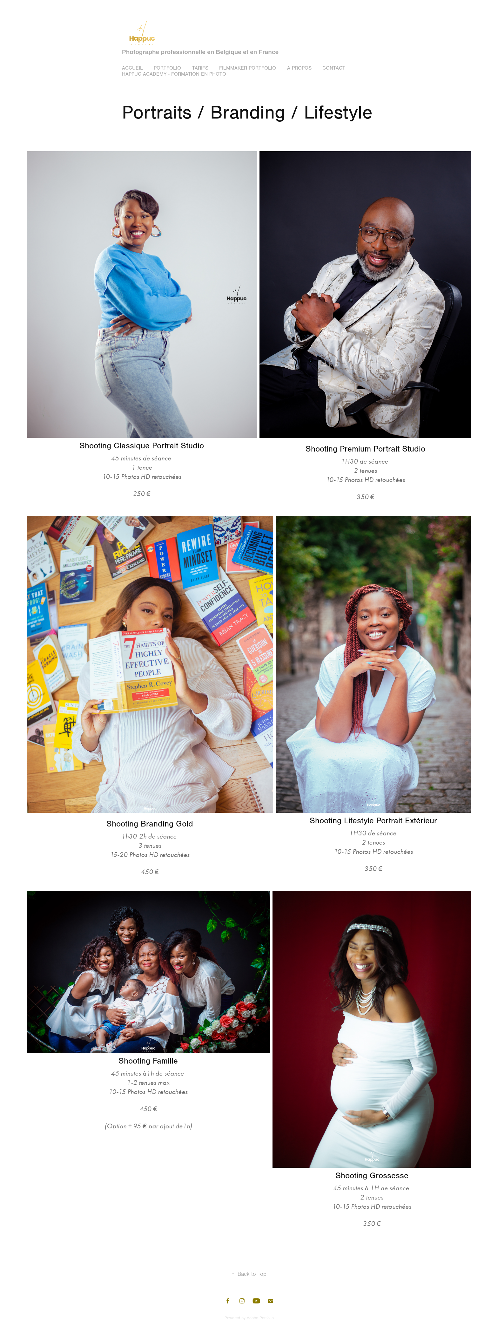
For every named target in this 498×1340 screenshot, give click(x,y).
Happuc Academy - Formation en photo (174, 74)
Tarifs (200, 68)
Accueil (132, 68)
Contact (333, 68)
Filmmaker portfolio (247, 68)
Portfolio (167, 68)
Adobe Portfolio (260, 1318)
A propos (299, 68)
